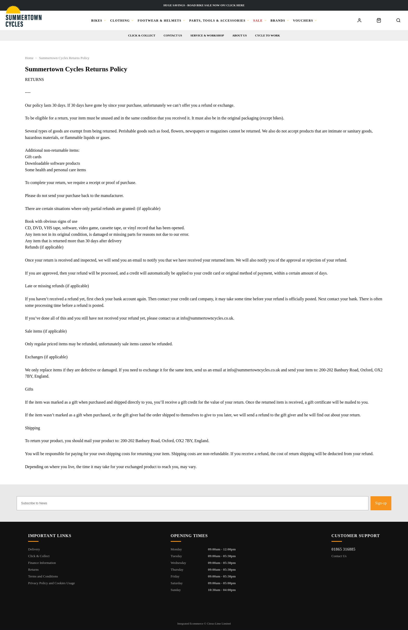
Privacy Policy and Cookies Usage (51, 583)
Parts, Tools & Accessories (217, 20)
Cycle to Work (267, 35)
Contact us (173, 35)
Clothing (120, 20)
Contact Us (339, 556)
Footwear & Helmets (159, 20)
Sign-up (381, 503)
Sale (258, 20)
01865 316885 (343, 549)
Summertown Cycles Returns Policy (64, 58)
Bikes (97, 20)
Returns (33, 569)
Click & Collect (141, 35)
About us (239, 35)
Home (29, 58)
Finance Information (42, 563)
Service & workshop (207, 35)
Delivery (34, 549)
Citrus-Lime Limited (219, 623)
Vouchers (303, 20)
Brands (278, 20)
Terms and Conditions (43, 576)
